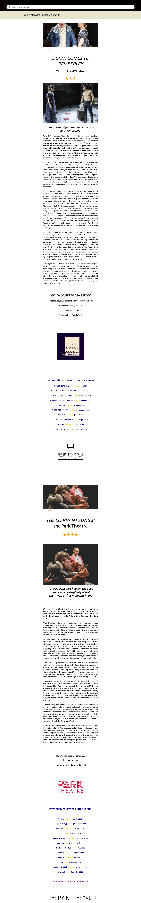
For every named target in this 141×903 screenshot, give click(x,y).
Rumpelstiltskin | (70, 867)
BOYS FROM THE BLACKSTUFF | (70, 400)
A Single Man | (70, 858)
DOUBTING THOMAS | (70, 386)
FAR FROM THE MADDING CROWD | (70, 391)
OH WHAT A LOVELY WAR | (70, 420)
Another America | (71, 843)
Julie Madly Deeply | (70, 838)
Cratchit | (70, 833)
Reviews (50, 49)
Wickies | (70, 872)
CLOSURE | (70, 424)
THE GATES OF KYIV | (70, 410)
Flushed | (70, 819)
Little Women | (70, 829)
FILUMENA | (70, 405)
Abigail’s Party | (71, 824)
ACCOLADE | (70, 415)
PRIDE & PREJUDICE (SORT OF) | (70, 396)
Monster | (70, 853)
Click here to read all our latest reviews (70, 881)
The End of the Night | (70, 848)
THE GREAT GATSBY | (70, 429)
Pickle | (70, 862)
